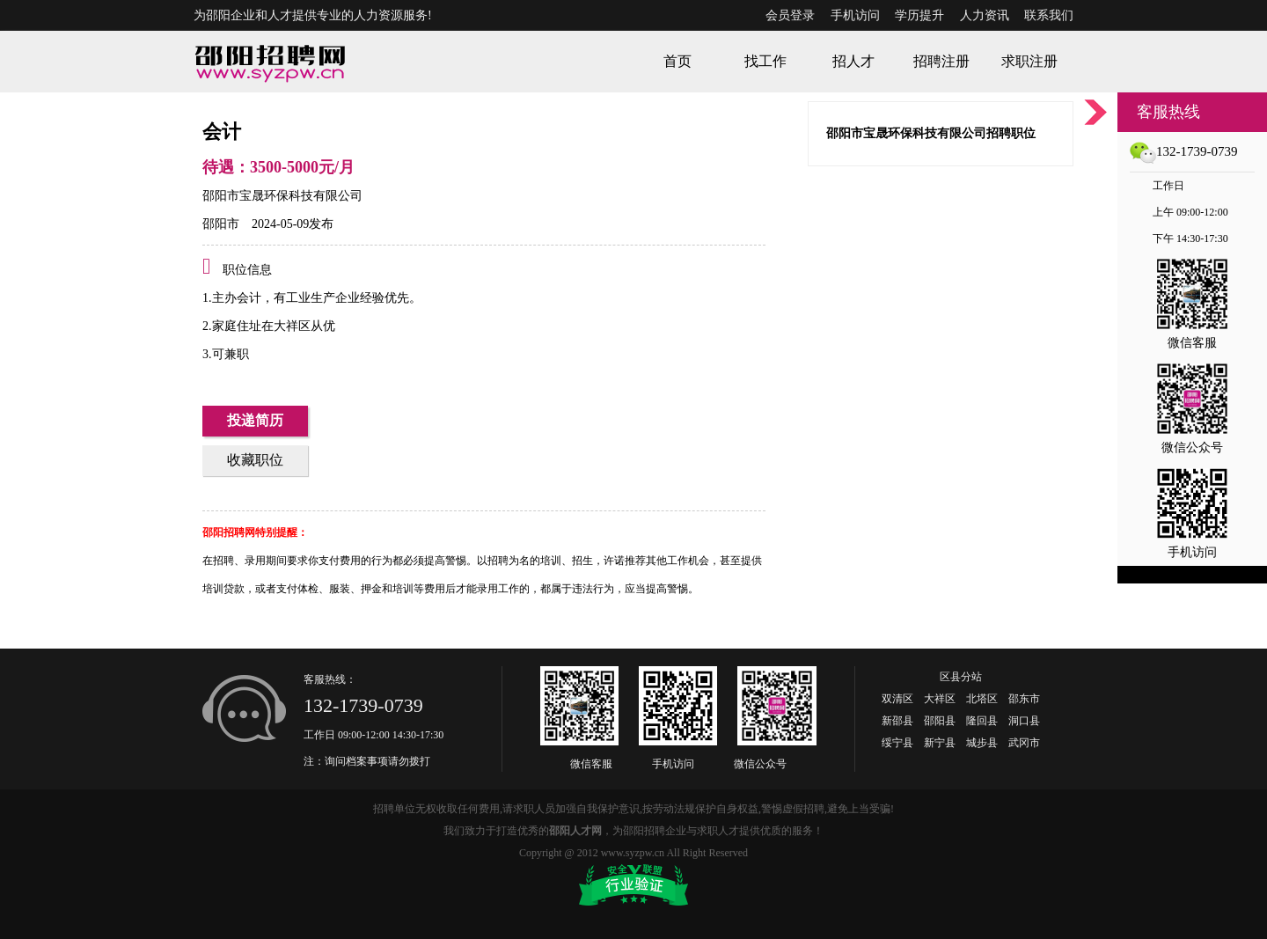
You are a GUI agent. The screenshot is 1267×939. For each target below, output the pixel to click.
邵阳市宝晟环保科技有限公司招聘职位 (931, 133)
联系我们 (1048, 15)
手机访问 (855, 15)
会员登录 (790, 15)
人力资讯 (984, 15)
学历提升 (919, 15)
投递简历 (255, 420)
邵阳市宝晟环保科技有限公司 (282, 195)
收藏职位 (255, 459)
